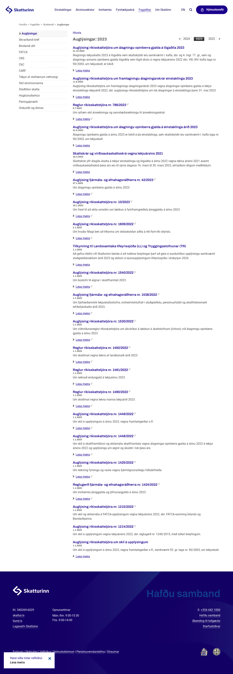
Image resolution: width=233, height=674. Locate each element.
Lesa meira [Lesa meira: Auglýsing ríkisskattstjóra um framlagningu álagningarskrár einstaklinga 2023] (83, 97)
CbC (21, 64)
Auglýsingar (63, 24)
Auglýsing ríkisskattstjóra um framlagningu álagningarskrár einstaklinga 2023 (133, 78)
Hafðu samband (209, 615)
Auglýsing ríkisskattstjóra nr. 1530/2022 (103, 321)
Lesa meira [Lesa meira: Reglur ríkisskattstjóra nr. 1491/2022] (83, 384)
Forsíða (23, 24)
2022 (211, 39)
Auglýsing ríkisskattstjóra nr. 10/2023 (101, 202)
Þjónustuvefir (215, 9)
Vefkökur (45, 651)
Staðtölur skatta (29, 89)
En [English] (183, 9)
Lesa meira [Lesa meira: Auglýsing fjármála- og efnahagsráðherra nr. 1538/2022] (83, 313)
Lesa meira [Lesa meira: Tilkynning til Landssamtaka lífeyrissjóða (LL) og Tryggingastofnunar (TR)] (83, 264)
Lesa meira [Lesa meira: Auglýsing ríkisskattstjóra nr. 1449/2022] (83, 428)
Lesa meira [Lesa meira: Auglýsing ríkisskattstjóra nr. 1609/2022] (83, 238)
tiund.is (17, 621)
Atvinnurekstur (85, 9)
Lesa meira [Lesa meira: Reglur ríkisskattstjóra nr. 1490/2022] (83, 406)
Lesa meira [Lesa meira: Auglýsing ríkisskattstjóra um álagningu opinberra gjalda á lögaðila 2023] (83, 70)
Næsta (219, 39)
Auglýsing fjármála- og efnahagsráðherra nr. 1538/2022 (115, 294)
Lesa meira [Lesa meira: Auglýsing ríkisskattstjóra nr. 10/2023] (83, 216)
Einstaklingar (63, 9)
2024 (186, 39)
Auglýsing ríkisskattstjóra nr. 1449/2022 (103, 414)
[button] (77, 32)
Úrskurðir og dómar (31, 108)
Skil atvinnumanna (31, 83)
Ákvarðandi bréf (29, 39)
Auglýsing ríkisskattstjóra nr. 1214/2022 (103, 526)
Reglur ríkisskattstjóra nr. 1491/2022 (100, 370)
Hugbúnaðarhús (29, 95)
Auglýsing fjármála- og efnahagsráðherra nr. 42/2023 (113, 180)
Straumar (113, 651)
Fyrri (179, 39)
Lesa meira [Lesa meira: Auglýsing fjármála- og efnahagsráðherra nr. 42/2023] (83, 194)
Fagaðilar (35, 24)
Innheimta (105, 9)
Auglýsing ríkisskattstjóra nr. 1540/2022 (103, 272)
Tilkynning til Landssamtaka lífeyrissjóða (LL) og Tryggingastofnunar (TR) (129, 246)
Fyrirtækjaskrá (125, 9)
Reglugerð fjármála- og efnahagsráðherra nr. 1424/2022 (115, 484)
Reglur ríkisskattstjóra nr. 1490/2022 (100, 392)
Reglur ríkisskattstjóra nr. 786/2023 (99, 105)
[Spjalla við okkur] (218, 659)
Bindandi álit (27, 46)
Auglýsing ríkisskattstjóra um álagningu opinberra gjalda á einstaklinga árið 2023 (135, 127)
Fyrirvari (18, 651)
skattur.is (18, 615)
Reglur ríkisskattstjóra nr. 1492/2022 (100, 348)
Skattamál (48, 24)
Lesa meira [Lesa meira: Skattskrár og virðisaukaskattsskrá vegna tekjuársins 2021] (83, 172)
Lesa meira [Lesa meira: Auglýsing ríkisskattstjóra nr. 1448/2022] (83, 454)
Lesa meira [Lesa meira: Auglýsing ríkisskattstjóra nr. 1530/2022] (83, 340)
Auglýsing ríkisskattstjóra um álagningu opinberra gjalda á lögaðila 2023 (128, 47)
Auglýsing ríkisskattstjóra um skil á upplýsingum (110, 542)
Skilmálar (31, 651)
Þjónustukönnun (63, 651)
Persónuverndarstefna (90, 651)
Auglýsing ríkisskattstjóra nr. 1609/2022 (103, 224)
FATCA (23, 52)
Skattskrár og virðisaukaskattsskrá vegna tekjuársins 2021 (118, 153)
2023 (199, 39)
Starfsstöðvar (211, 626)
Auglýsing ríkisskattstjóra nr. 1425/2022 (103, 462)
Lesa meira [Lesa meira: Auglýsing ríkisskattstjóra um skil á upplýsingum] (83, 556)
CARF (22, 70)
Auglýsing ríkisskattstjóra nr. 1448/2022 (103, 436)
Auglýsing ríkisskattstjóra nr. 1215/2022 (103, 507)
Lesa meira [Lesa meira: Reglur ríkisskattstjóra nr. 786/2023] (83, 119)
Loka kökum (49, 658)
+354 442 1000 (210, 610)
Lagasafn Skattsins (25, 626)
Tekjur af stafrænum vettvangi (38, 77)
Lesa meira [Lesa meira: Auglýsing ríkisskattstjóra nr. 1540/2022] (83, 286)
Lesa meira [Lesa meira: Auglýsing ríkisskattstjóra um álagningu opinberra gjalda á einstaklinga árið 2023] (83, 145)
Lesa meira (17, 662)
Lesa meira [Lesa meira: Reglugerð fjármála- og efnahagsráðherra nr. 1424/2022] (83, 498)
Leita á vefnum (191, 10)
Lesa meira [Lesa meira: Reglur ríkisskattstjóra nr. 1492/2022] (83, 362)
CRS (21, 58)
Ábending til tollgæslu (206, 621)
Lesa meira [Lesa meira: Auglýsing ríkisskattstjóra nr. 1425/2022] (83, 476)
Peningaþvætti (28, 101)
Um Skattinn (163, 9)
